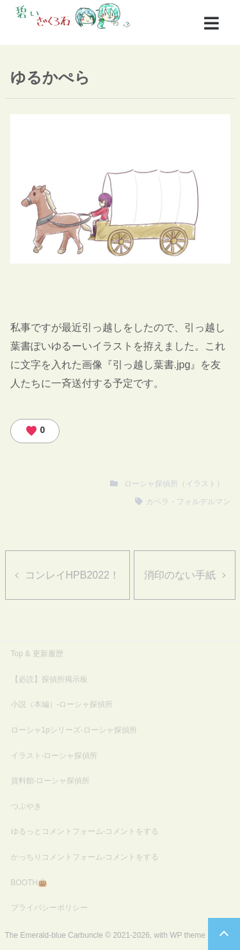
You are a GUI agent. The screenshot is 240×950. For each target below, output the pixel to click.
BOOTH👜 (29, 882)
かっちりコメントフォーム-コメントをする (85, 856)
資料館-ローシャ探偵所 (50, 780)
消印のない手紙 (180, 575)
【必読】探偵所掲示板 (49, 679)
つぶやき (26, 806)
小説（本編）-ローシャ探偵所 (62, 704)
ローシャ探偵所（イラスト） (174, 483)
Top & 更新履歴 (37, 653)
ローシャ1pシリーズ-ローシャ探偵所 (74, 729)
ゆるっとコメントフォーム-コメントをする (85, 831)
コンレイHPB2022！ (72, 575)
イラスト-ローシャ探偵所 (54, 755)
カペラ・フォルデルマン (188, 501)
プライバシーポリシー (49, 907)
